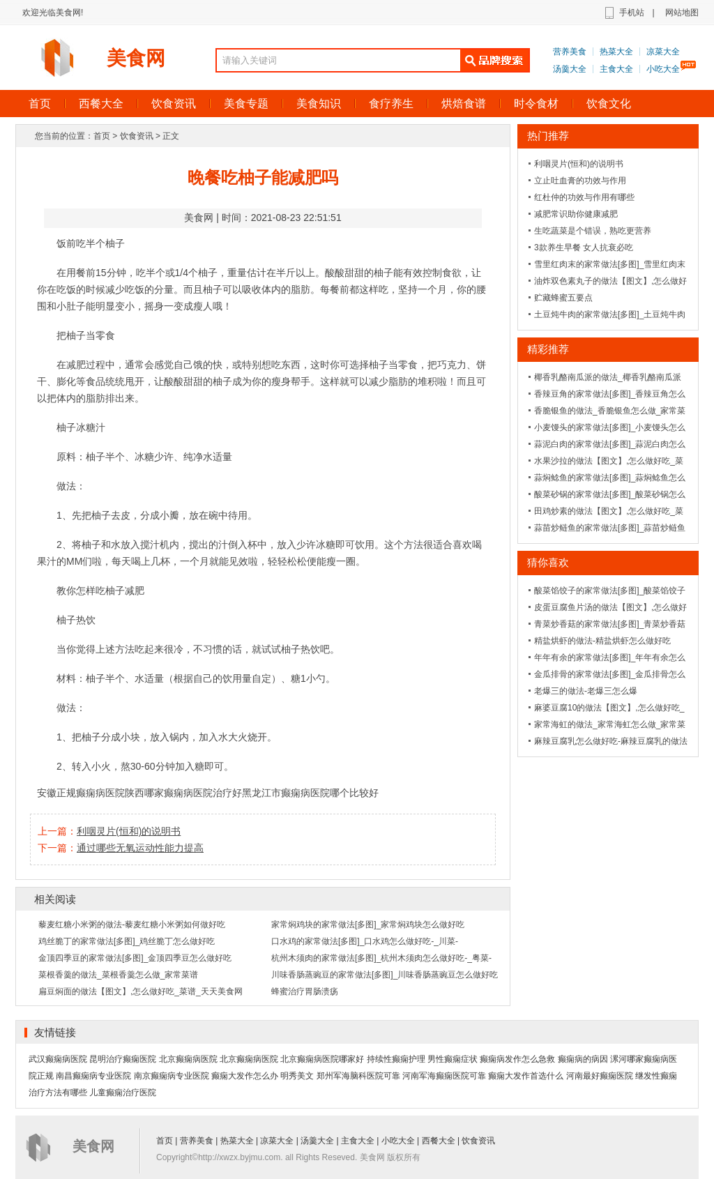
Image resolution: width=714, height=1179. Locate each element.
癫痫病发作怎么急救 (517, 1059)
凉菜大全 (663, 51)
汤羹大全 (569, 69)
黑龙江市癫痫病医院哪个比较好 (310, 792)
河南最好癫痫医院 (599, 1076)
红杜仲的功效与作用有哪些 (584, 197)
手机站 (631, 12)
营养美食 (569, 51)
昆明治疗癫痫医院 (122, 1059)
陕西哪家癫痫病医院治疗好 (183, 792)
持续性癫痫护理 (396, 1059)
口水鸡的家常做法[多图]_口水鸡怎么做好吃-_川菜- (364, 941)
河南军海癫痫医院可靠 (444, 1076)
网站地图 (682, 12)
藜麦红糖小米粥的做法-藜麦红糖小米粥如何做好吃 (131, 924)
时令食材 (536, 103)
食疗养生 (391, 103)
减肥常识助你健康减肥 (576, 214)
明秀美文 (297, 1076)
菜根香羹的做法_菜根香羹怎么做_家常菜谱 (118, 975)
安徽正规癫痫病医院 (81, 792)
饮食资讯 (173, 103)
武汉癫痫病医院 (58, 1059)
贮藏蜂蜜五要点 (563, 298)
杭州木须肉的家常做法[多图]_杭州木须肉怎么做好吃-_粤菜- (381, 958)
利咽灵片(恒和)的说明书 (129, 831)
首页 (40, 103)
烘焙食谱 (463, 103)
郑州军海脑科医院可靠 (358, 1076)
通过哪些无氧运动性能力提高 (140, 847)
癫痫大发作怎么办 (244, 1076)
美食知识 (318, 103)
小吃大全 (663, 69)
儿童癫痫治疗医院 (122, 1092)
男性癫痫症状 (452, 1059)
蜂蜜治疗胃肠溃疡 (304, 991)
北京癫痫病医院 (188, 1059)
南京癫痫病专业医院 (171, 1076)
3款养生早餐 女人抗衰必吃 (583, 247)
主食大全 (616, 69)
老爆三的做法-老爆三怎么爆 (585, 691)
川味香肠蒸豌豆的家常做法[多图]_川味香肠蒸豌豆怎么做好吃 (384, 975)
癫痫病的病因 (583, 1059)
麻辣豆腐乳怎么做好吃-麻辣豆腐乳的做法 (611, 741)
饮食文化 (608, 103)
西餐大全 (101, 103)
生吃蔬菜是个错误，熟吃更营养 (592, 231)
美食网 (136, 58)
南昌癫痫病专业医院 (93, 1076)
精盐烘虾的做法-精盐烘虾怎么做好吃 (602, 641)
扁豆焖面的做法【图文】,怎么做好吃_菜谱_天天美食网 (140, 991)
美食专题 (246, 103)
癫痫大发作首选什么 (525, 1076)
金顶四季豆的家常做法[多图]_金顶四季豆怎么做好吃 (134, 958)
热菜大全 (616, 51)
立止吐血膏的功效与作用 (580, 180)
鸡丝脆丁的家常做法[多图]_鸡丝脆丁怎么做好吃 (126, 941)
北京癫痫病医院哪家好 (322, 1059)
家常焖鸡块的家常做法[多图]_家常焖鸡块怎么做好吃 (367, 924)
